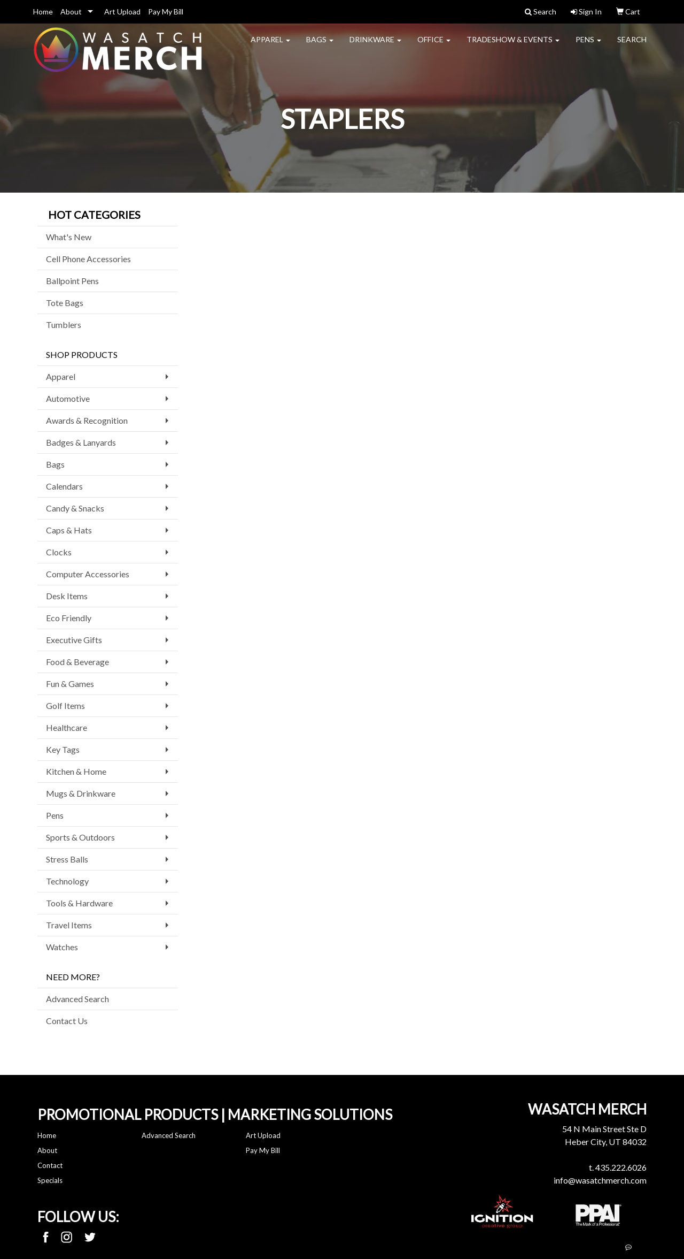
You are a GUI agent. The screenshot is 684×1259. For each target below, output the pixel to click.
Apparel (270, 45)
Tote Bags (64, 302)
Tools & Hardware (79, 903)
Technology (67, 881)
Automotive (68, 398)
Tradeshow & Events (513, 45)
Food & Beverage (77, 662)
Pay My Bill (165, 11)
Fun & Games (70, 683)
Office (433, 45)
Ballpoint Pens (72, 281)
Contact (50, 1165)
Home (43, 11)
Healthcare (66, 727)
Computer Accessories (87, 574)
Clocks (59, 552)
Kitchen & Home (76, 771)
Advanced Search (77, 999)
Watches (62, 947)
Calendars (64, 486)
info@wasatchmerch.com (600, 1180)
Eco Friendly (68, 618)
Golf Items (65, 705)
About (71, 11)
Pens (588, 45)
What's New (68, 237)
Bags (319, 45)
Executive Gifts (74, 640)
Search (632, 45)
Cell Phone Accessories (88, 259)
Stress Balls (67, 859)
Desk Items (67, 596)
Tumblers (63, 324)
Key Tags (63, 749)
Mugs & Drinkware (80, 793)
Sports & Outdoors (80, 837)
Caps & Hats (69, 530)
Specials (50, 1180)
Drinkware (375, 45)
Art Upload (122, 11)
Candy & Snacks (75, 508)
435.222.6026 (621, 1167)
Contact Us (67, 1021)
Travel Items (69, 925)
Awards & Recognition (87, 420)
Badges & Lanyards (81, 442)
